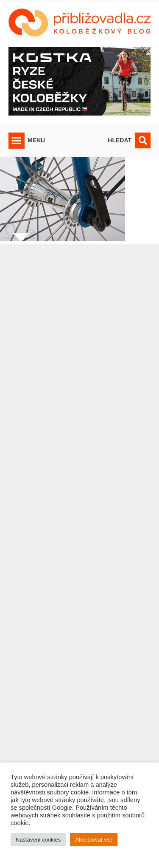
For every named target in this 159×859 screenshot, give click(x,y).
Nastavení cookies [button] (38, 839)
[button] (16, 141)
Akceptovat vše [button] (93, 839)
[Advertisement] (79, 535)
